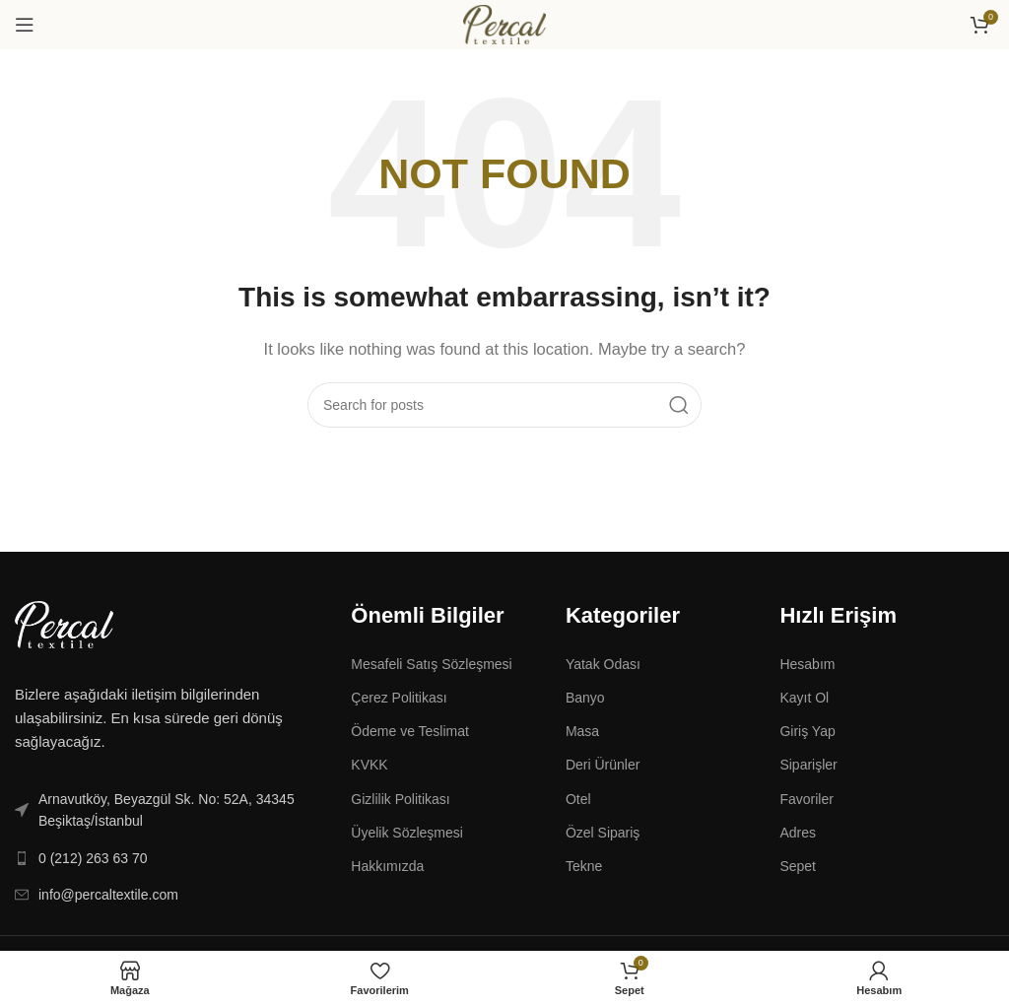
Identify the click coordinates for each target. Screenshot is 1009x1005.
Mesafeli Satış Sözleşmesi (431, 664)
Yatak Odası (603, 664)
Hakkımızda (387, 866)
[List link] (168, 810)
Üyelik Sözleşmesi (407, 832)
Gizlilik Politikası (400, 799)
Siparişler (808, 764)
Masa (582, 731)
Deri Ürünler (602, 764)
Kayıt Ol (804, 697)
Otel (578, 799)
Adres (797, 832)
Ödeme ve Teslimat (410, 731)
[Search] (504, 405)
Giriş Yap (807, 731)
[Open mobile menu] (24, 24)
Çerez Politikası (398, 697)
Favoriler (806, 799)
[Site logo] (504, 23)
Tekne (584, 866)
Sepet (797, 866)
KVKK (369, 764)
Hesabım (807, 664)
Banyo (585, 697)
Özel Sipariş (602, 832)
